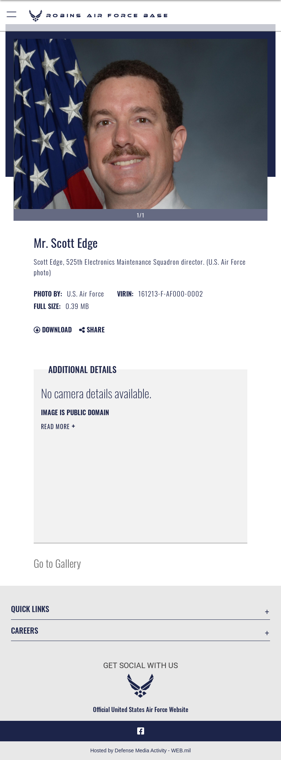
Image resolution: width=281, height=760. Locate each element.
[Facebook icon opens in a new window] (140, 731)
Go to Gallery (57, 563)
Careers (24, 630)
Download (53, 329)
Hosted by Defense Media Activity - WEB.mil (140, 750)
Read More (56, 426)
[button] (12, 15)
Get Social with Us (140, 665)
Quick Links (30, 608)
